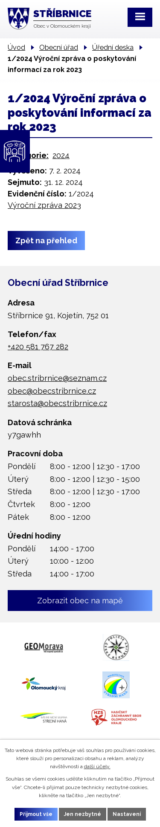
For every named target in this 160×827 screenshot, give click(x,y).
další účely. (97, 766)
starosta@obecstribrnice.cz (57, 403)
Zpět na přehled (46, 240)
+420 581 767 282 (38, 346)
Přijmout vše (36, 814)
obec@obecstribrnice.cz (52, 390)
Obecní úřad (58, 47)
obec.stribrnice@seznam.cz (57, 378)
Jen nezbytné (82, 814)
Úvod (16, 47)
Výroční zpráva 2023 (44, 205)
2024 (61, 155)
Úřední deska (113, 47)
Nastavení (127, 814)
